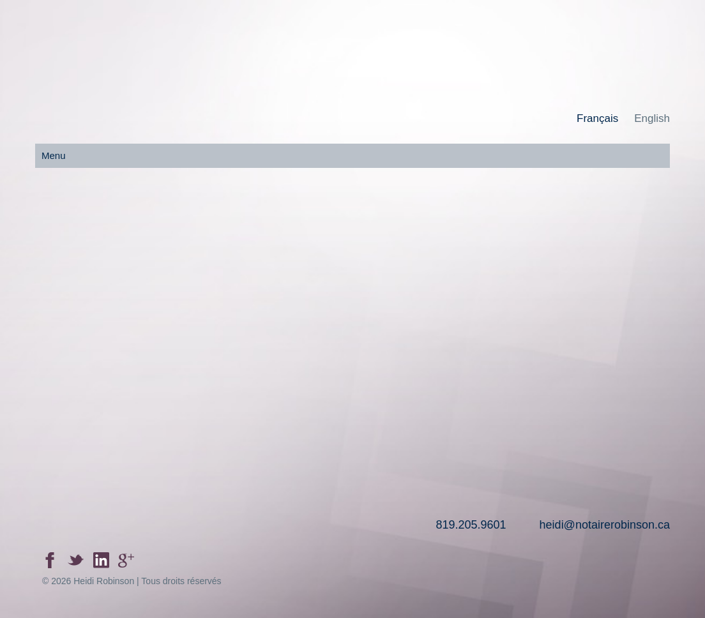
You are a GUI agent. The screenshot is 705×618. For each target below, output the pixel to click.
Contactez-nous (592, 323)
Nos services (272, 323)
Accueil (111, 323)
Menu (54, 155)
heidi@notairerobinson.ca (605, 524)
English (652, 118)
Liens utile (432, 323)
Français (597, 118)
